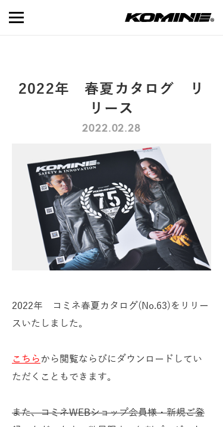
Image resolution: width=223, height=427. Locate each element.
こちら (26, 359)
